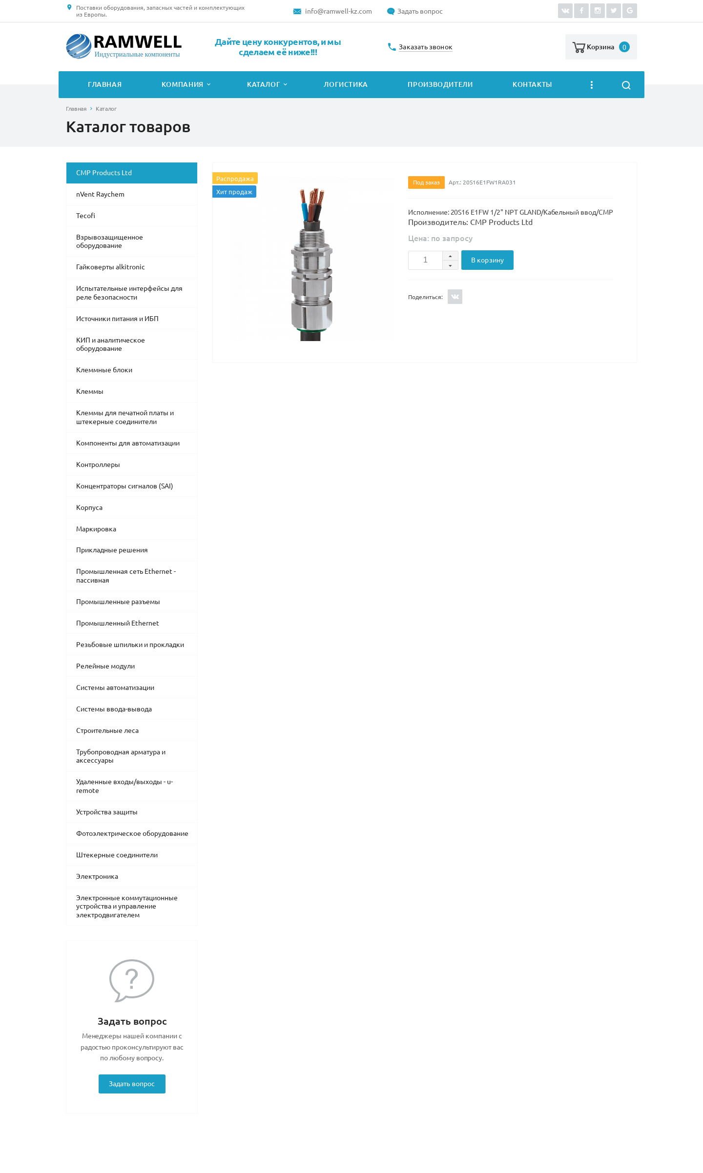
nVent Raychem (100, 194)
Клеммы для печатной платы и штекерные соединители (125, 417)
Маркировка (96, 529)
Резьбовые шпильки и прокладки (130, 644)
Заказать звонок (426, 47)
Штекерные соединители (117, 855)
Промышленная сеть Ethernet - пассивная (126, 575)
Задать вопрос (420, 11)
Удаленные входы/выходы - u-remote (124, 786)
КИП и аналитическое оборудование (110, 344)
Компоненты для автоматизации (128, 443)
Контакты (532, 84)
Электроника (97, 876)
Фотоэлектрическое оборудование (132, 833)
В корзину (487, 260)
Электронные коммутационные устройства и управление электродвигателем (127, 906)
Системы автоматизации (115, 687)
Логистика (346, 84)
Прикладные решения (112, 550)
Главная (105, 84)
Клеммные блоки (104, 370)
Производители (440, 84)
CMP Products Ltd (104, 173)
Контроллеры (98, 464)
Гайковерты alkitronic (110, 267)
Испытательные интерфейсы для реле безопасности (129, 292)
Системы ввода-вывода (114, 709)
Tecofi (85, 216)
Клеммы (89, 391)
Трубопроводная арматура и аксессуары (120, 756)
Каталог (263, 84)
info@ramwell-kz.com (338, 11)
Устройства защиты (107, 812)
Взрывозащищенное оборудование (109, 241)
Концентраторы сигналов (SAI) (124, 486)
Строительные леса (107, 730)
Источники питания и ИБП (117, 319)
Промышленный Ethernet (117, 623)
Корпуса (89, 507)
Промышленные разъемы (118, 602)
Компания (183, 84)
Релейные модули (105, 666)
